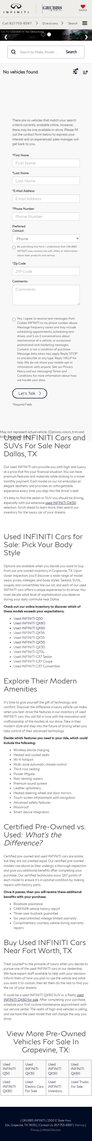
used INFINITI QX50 (60, 503)
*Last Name (20, 173)
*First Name (20, 155)
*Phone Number (23, 209)
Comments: (20, 281)
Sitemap (80, 1125)
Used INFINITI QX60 (77, 1068)
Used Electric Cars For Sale (34, 1086)
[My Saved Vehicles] (83, 8)
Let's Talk (27, 393)
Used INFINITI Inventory (55, 1086)
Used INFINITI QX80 (9, 1086)
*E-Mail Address (23, 191)
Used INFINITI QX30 (32, 1068)
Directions (50, 23)
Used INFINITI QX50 (54, 1068)
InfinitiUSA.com (51, 1129)
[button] (20, 23)
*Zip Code (19, 263)
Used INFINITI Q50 (9, 1068)
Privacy (35, 1129)
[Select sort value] (84, 72)
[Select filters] (75, 72)
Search (71, 52)
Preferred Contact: (18, 228)
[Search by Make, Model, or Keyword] (40, 52)
